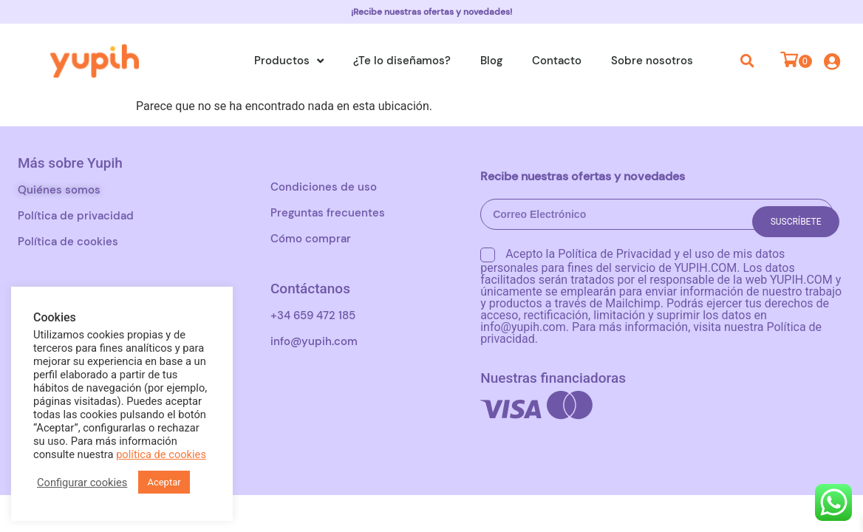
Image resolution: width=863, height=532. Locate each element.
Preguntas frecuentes (327, 212)
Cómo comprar (310, 238)
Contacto (556, 60)
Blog (491, 60)
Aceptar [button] (163, 482)
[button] (748, 60)
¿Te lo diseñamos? (402, 60)
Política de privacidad (76, 215)
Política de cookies (68, 241)
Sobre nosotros (652, 60)
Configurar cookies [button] (82, 482)
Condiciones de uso (323, 187)
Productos (289, 61)
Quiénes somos (59, 190)
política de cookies (161, 454)
